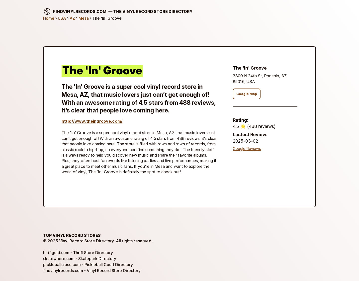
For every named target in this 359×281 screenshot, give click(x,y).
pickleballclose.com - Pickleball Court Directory (88, 264)
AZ (72, 18)
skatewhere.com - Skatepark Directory (79, 258)
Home (48, 18)
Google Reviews (247, 148)
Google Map (246, 94)
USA (62, 18)
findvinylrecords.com (117, 11)
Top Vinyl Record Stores (72, 235)
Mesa (84, 18)
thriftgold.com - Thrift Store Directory (78, 252)
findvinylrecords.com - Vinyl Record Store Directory (92, 270)
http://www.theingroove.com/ (92, 121)
